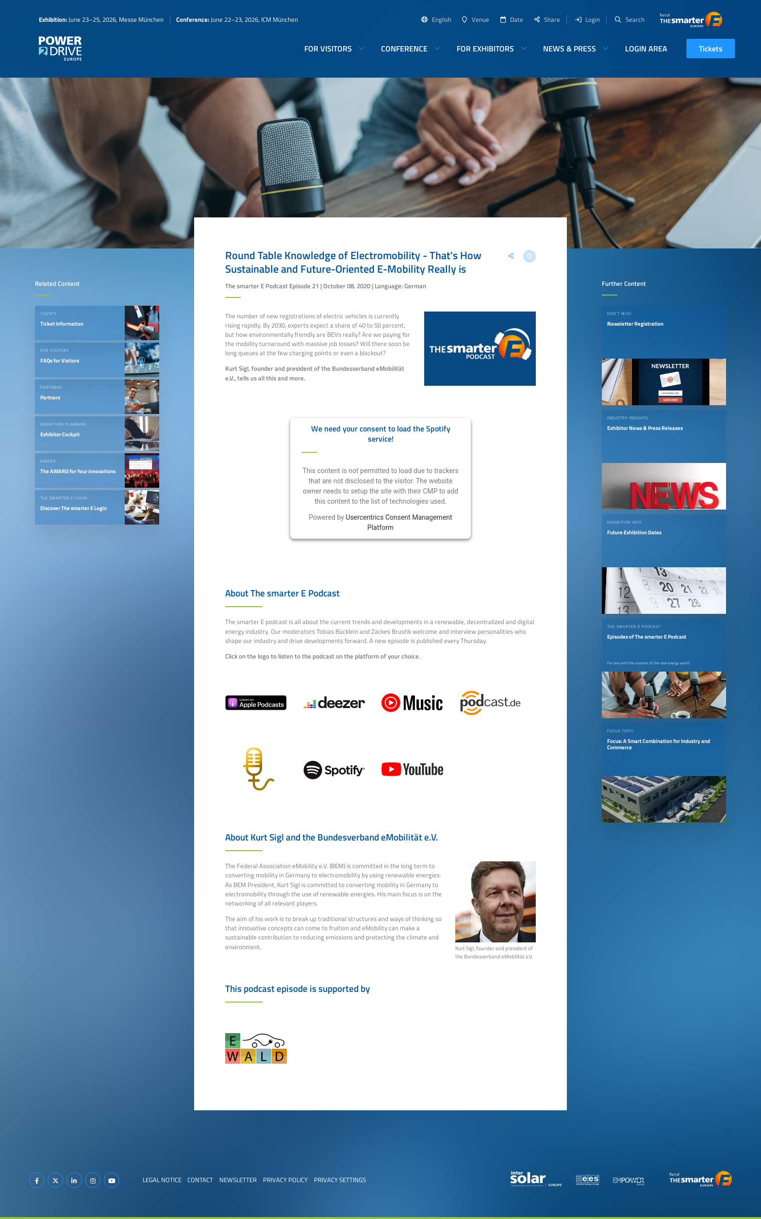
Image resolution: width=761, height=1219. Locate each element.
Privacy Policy (285, 1180)
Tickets (711, 48)
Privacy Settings (340, 1180)
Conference (404, 48)
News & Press (569, 48)
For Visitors (328, 48)
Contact (200, 1180)
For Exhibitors (485, 48)
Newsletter (238, 1180)
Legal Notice (162, 1180)
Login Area (646, 48)
